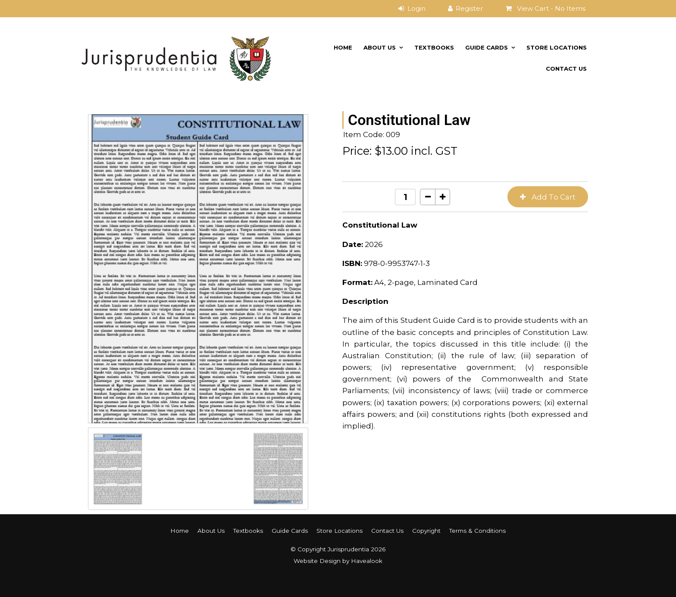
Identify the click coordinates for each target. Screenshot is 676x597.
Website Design (317, 560)
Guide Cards (486, 47)
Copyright (426, 530)
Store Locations (556, 47)
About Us (379, 47)
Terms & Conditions (477, 530)
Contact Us (566, 68)
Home (343, 47)
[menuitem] (179, 531)
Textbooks (434, 47)
